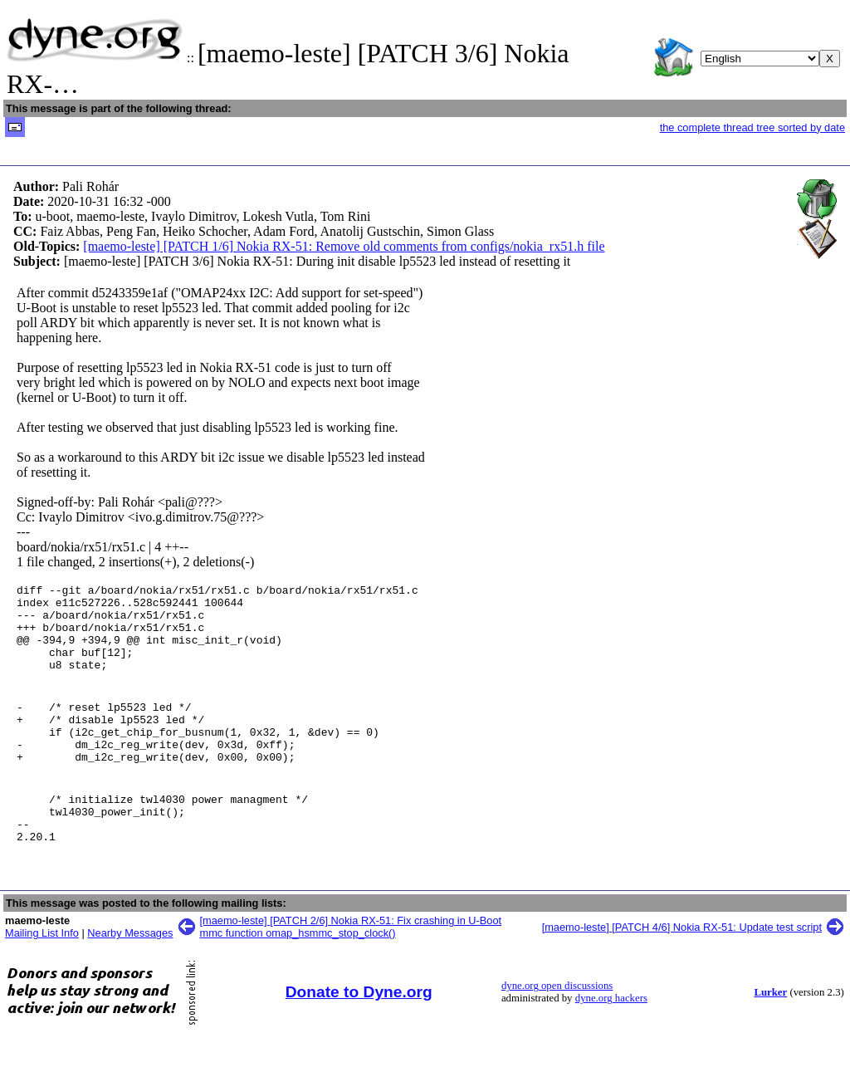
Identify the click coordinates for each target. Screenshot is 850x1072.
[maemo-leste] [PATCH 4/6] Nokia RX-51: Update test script (682, 967)
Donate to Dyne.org (359, 1031)
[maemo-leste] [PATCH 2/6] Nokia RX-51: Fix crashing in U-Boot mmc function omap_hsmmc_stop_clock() (351, 966)
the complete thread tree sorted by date (752, 127)
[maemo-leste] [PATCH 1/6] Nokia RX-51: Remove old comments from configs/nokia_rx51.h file (343, 246)
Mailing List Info (42, 973)
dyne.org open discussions (557, 1025)
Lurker (770, 1032)
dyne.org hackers (611, 1038)
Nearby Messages (130, 973)
